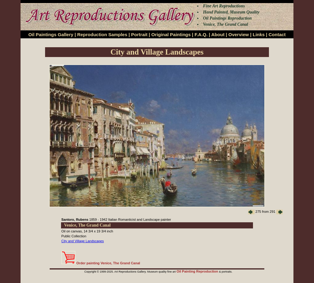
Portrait (139, 34)
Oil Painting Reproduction (198, 271)
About (217, 34)
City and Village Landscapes (82, 241)
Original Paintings (170, 34)
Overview (238, 34)
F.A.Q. (201, 34)
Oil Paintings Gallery (50, 34)
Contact (277, 34)
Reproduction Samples (102, 34)
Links (259, 34)
